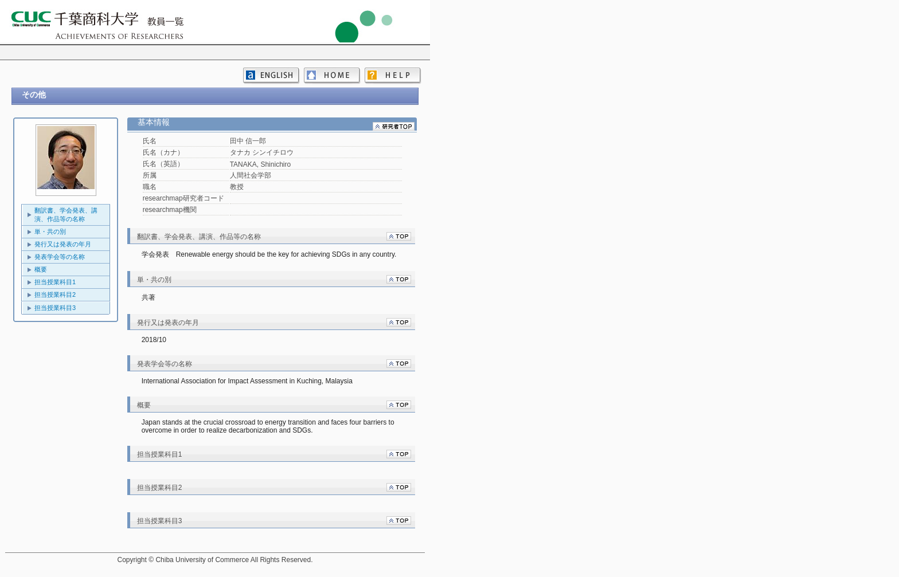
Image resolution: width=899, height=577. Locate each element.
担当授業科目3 (55, 307)
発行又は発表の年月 (62, 244)
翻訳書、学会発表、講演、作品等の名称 (65, 214)
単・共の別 (50, 231)
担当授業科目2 (55, 294)
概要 (40, 269)
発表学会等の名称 (59, 256)
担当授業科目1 (55, 281)
